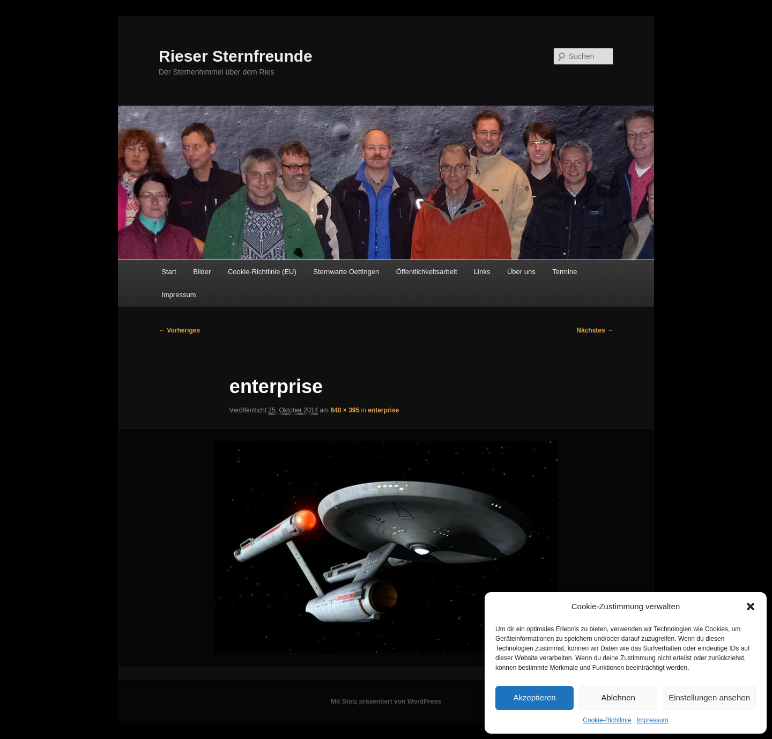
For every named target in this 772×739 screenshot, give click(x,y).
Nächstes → (594, 330)
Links (482, 272)
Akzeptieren (534, 697)
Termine (564, 272)
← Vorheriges (179, 330)
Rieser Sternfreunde (236, 56)
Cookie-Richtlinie (607, 720)
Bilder (202, 272)
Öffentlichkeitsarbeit (426, 272)
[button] (750, 606)
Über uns (521, 272)
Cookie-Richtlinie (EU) (262, 272)
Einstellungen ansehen (709, 697)
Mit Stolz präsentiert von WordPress (386, 701)
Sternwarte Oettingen (346, 272)
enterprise (383, 410)
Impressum (652, 720)
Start (168, 272)
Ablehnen (618, 697)
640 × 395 (344, 410)
